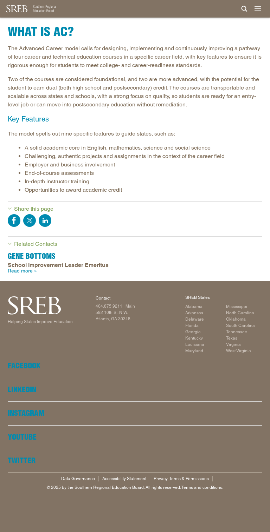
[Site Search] (244, 8)
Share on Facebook (14, 220)
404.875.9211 (109, 306)
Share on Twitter (29, 220)
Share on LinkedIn (45, 220)
